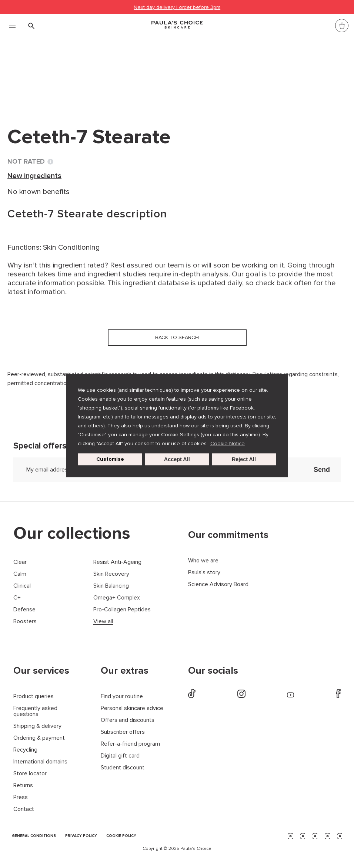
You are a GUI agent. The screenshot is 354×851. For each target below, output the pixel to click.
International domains (40, 762)
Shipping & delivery (37, 726)
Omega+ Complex (116, 598)
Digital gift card (120, 756)
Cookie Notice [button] (227, 443)
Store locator (30, 773)
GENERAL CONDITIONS (34, 836)
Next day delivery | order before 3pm (177, 7)
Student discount (122, 768)
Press (20, 797)
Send (322, 469)
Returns (23, 785)
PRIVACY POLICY (81, 836)
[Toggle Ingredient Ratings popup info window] (50, 162)
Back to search (42, 88)
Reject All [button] (244, 459)
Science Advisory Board (218, 584)
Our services (41, 671)
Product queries (33, 696)
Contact (23, 809)
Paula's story (204, 572)
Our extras (124, 671)
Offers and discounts (127, 720)
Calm (19, 574)
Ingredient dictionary (45, 73)
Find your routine (122, 696)
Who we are (203, 561)
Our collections (71, 533)
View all (103, 621)
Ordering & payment (39, 738)
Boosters (25, 621)
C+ (17, 598)
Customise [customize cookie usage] (110, 459)
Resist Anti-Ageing (117, 562)
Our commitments (228, 535)
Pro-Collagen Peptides (122, 610)
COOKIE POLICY (121, 836)
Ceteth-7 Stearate (178, 73)
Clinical (22, 586)
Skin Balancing (111, 586)
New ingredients (113, 73)
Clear (20, 562)
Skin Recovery (111, 574)
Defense (24, 610)
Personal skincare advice (132, 708)
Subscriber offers (123, 732)
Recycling (25, 750)
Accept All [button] (177, 459)
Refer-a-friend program (130, 744)
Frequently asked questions (35, 711)
